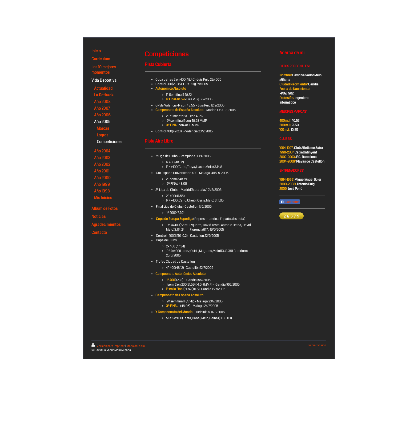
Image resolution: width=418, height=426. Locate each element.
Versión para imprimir (108, 346)
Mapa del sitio (136, 346)
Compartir (289, 202)
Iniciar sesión (317, 345)
